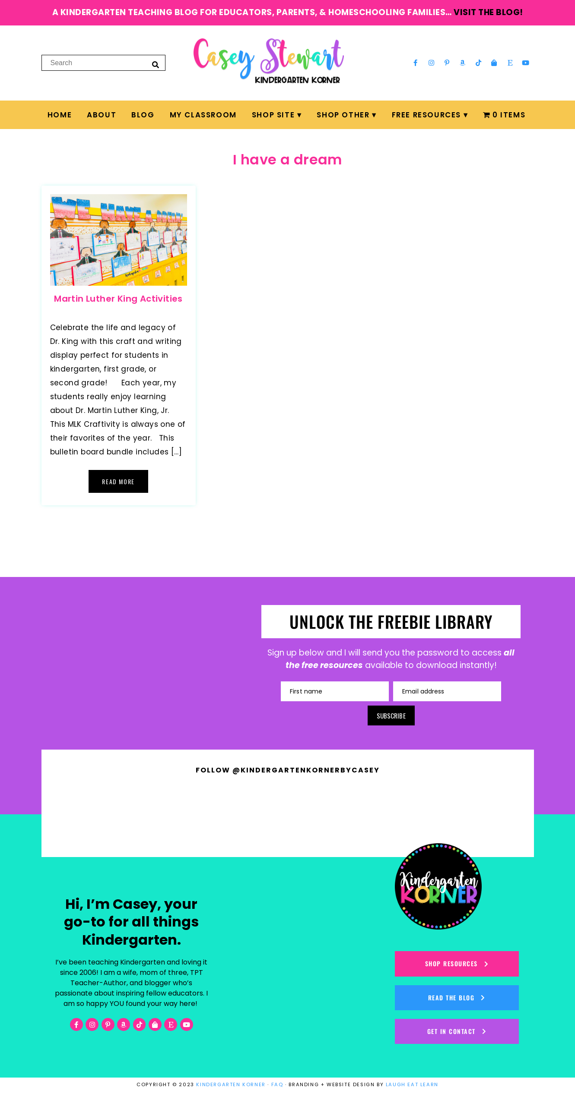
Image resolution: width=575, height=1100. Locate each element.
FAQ (277, 1084)
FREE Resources (426, 115)
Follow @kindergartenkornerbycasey (288, 770)
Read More (118, 481)
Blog (142, 115)
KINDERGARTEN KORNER (230, 1084)
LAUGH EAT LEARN (412, 1084)
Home (60, 115)
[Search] (155, 64)
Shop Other (343, 115)
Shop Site (273, 115)
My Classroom (203, 115)
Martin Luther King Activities (118, 299)
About (101, 115)
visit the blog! (488, 12)
